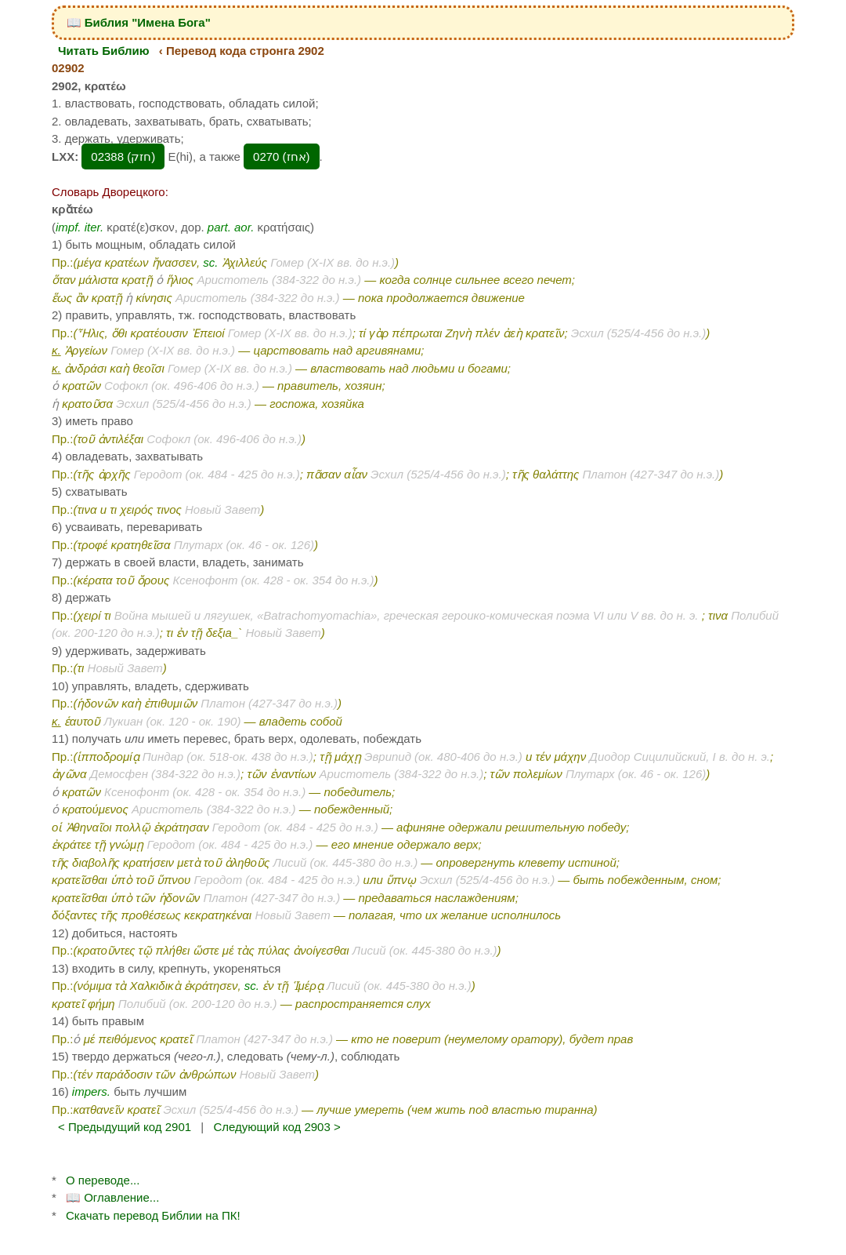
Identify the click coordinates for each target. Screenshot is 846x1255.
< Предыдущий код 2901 (124, 1126)
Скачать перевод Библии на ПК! (153, 1215)
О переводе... (102, 1180)
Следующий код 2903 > (276, 1126)
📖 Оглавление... (112, 1197)
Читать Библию (104, 50)
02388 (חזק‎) (123, 156)
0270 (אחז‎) (281, 156)
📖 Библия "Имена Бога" (139, 22)
